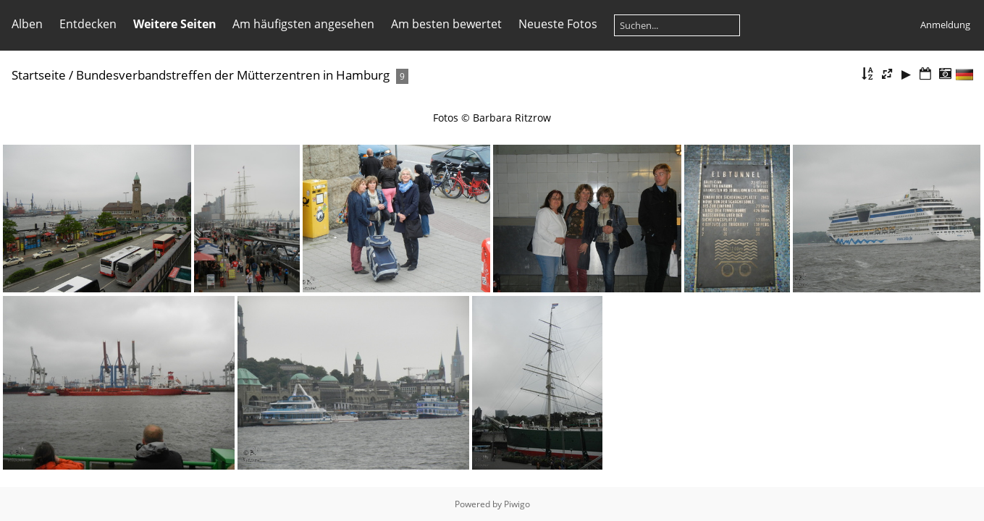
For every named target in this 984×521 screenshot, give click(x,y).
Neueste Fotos (557, 24)
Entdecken (88, 24)
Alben (27, 24)
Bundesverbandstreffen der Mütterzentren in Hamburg (233, 75)
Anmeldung (945, 24)
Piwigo (517, 504)
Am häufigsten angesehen (303, 24)
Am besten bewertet (446, 24)
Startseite (39, 75)
